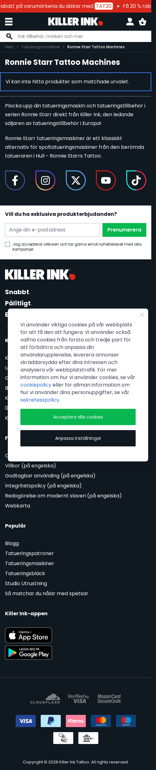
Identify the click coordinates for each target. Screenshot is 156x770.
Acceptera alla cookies (78, 417)
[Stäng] (142, 315)
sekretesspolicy (39, 399)
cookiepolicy (35, 384)
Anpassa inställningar (78, 438)
